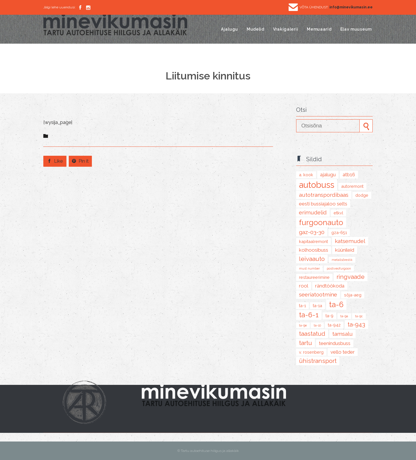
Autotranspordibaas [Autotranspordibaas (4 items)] (323, 195)
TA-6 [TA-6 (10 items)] (336, 304)
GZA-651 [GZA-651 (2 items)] (339, 232)
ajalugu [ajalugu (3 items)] (328, 174)
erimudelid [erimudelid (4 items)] (313, 212)
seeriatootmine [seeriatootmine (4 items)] (318, 294)
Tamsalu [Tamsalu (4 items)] (342, 334)
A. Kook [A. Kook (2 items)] (306, 174)
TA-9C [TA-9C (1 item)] (359, 316)
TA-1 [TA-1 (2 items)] (302, 305)
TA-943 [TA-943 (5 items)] (356, 324)
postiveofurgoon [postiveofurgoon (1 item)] (339, 268)
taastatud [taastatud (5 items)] (312, 333)
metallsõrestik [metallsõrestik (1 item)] (342, 259)
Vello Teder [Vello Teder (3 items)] (342, 352)
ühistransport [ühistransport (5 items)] (318, 360)
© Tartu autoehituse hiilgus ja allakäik (208, 451)
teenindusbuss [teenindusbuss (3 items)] (334, 343)
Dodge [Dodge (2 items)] (361, 195)
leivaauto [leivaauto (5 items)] (312, 258)
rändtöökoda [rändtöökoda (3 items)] (329, 286)
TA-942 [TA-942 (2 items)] (334, 324)
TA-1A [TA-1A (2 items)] (317, 305)
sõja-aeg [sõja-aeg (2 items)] (352, 294)
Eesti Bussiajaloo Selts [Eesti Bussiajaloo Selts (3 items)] (323, 204)
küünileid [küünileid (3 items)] (344, 250)
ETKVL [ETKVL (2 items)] (338, 212)
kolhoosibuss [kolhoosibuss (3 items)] (313, 250)
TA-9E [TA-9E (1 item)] (303, 325)
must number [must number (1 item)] (309, 268)
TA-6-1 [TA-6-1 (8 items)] (309, 315)
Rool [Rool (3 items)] (303, 286)
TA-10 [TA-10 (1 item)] (317, 325)
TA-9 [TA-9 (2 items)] (329, 315)
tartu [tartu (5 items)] (305, 343)
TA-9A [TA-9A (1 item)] (344, 316)
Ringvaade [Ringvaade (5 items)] (351, 276)
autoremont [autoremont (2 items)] (352, 186)
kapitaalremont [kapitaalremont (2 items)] (313, 241)
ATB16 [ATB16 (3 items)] (349, 174)
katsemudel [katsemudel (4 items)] (350, 241)
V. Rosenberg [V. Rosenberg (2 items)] (311, 352)
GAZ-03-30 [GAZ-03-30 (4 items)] (311, 232)
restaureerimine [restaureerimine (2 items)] (314, 277)
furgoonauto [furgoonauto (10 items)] (321, 222)
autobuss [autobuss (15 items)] (316, 185)
